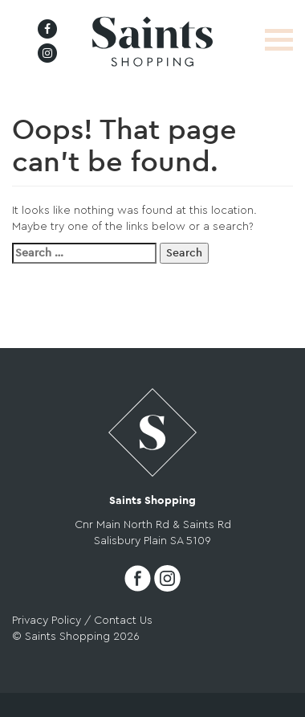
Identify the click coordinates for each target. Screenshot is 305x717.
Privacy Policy (46, 620)
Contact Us (123, 620)
